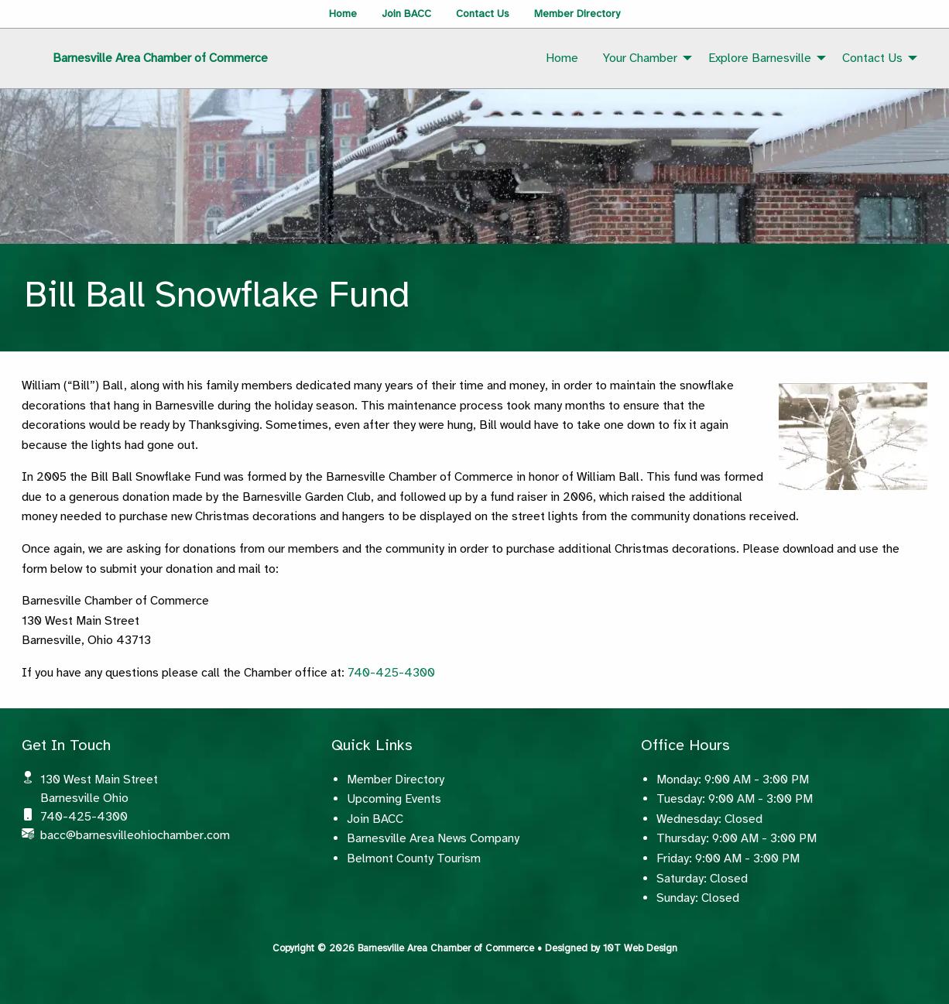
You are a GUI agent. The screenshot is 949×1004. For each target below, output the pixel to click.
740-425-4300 (391, 672)
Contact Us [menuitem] (872, 58)
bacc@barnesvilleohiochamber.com (135, 835)
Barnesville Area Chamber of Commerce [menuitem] (160, 58)
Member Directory (577, 13)
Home (343, 13)
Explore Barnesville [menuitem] (759, 58)
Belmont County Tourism (414, 858)
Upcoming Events (394, 799)
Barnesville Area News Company (433, 838)
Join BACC (406, 13)
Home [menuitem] (562, 58)
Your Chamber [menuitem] (640, 58)
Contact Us (482, 13)
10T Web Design (640, 948)
